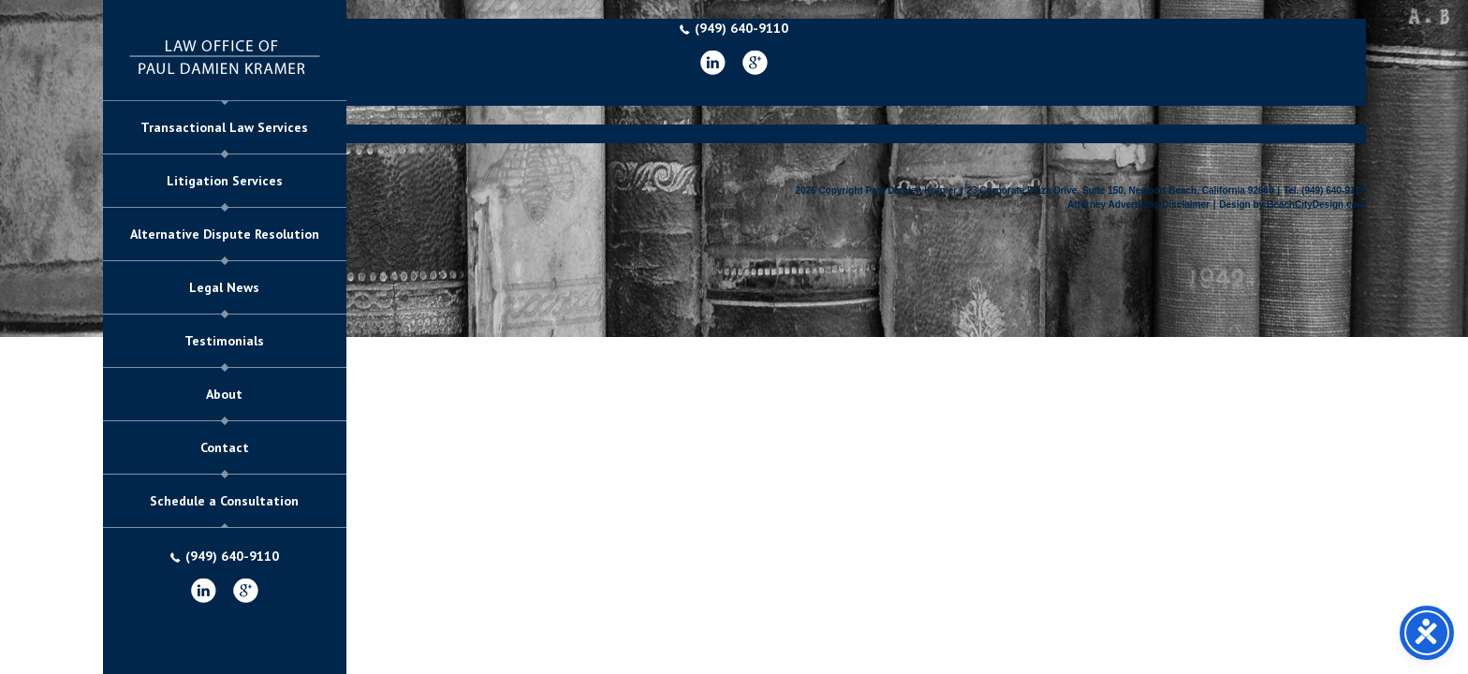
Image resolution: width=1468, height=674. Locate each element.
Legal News (224, 287)
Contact (224, 447)
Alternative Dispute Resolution (224, 234)
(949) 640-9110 (224, 556)
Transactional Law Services (224, 127)
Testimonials (224, 340)
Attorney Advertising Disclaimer (1138, 204)
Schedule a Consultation (224, 500)
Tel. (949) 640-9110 (1325, 190)
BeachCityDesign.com (1316, 204)
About (224, 394)
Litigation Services (225, 180)
